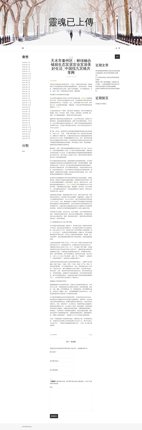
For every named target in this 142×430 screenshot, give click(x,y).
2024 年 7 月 (26, 111)
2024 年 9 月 (26, 107)
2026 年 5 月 (26, 62)
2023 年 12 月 (26, 127)
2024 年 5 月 (26, 116)
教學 (51, 222)
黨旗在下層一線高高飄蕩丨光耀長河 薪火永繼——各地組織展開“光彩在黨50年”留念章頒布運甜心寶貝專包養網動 (107, 84)
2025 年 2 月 (26, 96)
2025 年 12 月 (26, 74)
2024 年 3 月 (26, 120)
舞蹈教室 (84, 98)
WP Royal (29, 426)
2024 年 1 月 (26, 125)
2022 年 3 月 (26, 138)
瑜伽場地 (58, 256)
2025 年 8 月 (26, 82)
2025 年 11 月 (26, 76)
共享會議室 (53, 81)
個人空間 (56, 107)
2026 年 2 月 (26, 69)
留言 (51, 387)
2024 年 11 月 (26, 103)
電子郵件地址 (54, 361)
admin (55, 334)
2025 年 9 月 (26, 80)
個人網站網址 (54, 370)
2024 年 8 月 (26, 109)
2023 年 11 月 (26, 129)
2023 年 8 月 (26, 136)
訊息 (23, 151)
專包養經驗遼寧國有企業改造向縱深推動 (107, 71)
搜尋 (117, 56)
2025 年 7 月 (26, 85)
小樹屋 (70, 247)
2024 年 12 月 (26, 100)
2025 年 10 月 (26, 78)
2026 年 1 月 (26, 71)
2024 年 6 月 (26, 114)
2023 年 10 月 (26, 132)
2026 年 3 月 (26, 67)
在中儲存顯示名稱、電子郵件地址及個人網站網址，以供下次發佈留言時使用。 (71, 382)
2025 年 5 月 (26, 89)
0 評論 (90, 335)
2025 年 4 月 (26, 91)
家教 (73, 315)
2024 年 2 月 (26, 123)
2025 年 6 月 (26, 87)
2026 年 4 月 (26, 65)
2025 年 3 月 (26, 94)
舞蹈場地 (69, 184)
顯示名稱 (53, 352)
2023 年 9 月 (26, 134)
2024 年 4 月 (26, 118)
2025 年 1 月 (26, 98)
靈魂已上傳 (71, 21)
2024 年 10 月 (26, 105)
